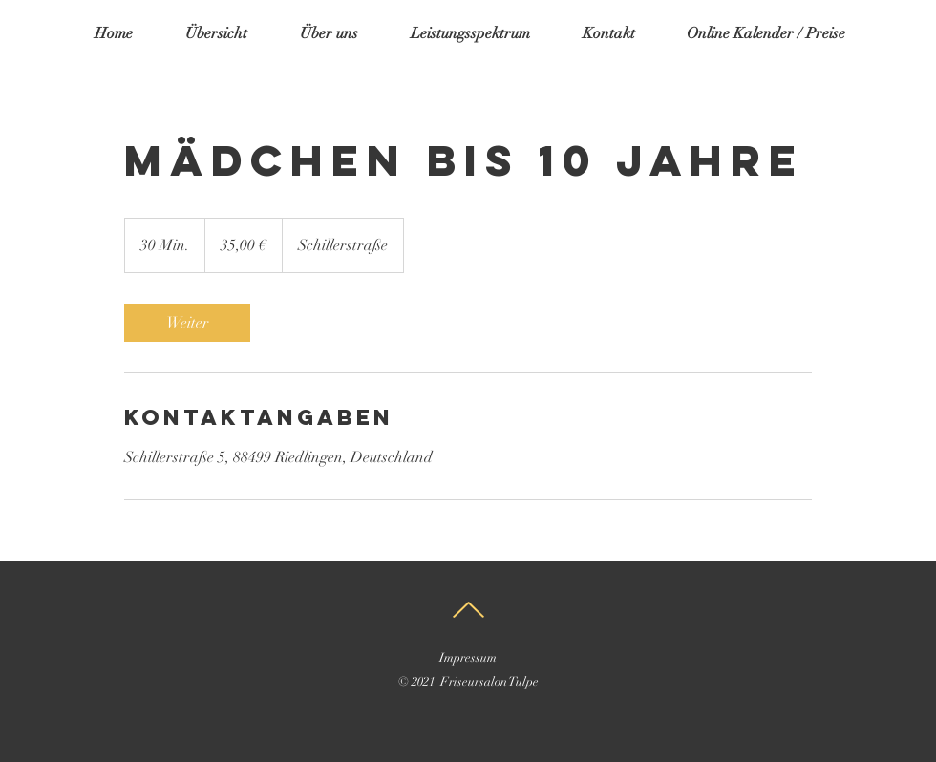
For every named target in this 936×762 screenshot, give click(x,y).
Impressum (468, 658)
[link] (187, 323)
